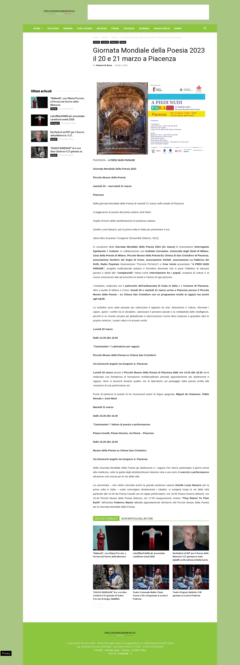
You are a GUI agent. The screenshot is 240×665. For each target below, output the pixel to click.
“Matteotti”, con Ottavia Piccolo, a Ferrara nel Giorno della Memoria (67, 101)
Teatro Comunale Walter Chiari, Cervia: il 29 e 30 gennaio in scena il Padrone (150, 595)
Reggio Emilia (162, 28)
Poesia (122, 42)
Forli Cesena (84, 28)
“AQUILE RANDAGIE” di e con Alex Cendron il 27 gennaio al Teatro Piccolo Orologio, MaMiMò (110, 595)
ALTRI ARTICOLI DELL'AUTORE (137, 518)
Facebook (123, 653)
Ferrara (68, 28)
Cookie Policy (139, 650)
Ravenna (144, 28)
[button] (205, 28)
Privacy (125, 650)
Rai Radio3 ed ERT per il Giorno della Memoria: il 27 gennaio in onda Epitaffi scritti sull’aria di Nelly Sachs (190, 556)
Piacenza (129, 28)
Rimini (178, 28)
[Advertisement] (148, 12)
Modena (102, 28)
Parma (115, 28)
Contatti (98, 650)
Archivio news (112, 650)
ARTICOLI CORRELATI (106, 518)
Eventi (105, 37)
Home (38, 28)
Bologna (53, 28)
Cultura (114, 37)
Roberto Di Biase (104, 65)
